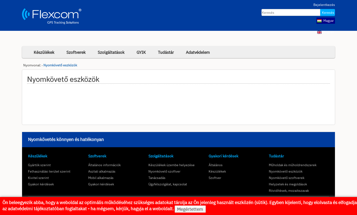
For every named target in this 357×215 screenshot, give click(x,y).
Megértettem (190, 209)
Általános (216, 165)
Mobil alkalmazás (101, 177)
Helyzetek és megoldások (288, 184)
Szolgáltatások (111, 52)
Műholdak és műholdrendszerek (292, 165)
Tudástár (166, 52)
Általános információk (104, 165)
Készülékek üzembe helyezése (171, 165)
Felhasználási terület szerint (49, 171)
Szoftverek (76, 52)
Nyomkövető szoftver (164, 171)
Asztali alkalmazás (101, 171)
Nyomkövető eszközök (60, 65)
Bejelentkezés (324, 5)
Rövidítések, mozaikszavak (289, 190)
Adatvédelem (198, 52)
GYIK (141, 52)
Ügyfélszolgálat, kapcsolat (167, 184)
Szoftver (215, 177)
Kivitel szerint (38, 177)
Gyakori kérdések (41, 184)
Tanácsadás (156, 177)
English (325, 32)
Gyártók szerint (39, 165)
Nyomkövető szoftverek (286, 177)
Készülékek (44, 52)
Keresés (328, 12)
